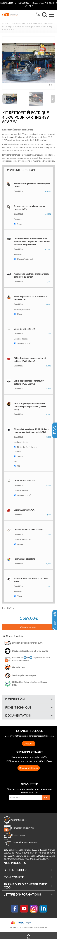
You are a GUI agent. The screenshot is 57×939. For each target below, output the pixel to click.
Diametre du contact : (22, 540)
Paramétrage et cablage (24, 559)
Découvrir (29, 743)
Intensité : (18, 255)
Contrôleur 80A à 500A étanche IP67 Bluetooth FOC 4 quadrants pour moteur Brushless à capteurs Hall (32, 241)
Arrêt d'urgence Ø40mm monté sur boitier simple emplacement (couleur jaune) (30, 406)
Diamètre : (18, 452)
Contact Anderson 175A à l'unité (28, 529)
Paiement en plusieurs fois (22, 828)
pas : (16, 461)
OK (46, 797)
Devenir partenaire (28, 767)
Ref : (4, 608)
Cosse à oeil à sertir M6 (24, 480)
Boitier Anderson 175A (24, 510)
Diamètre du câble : (21, 339)
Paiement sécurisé (18, 819)
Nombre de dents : (21, 442)
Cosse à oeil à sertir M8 (24, 329)
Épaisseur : (18, 219)
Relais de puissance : (22, 310)
